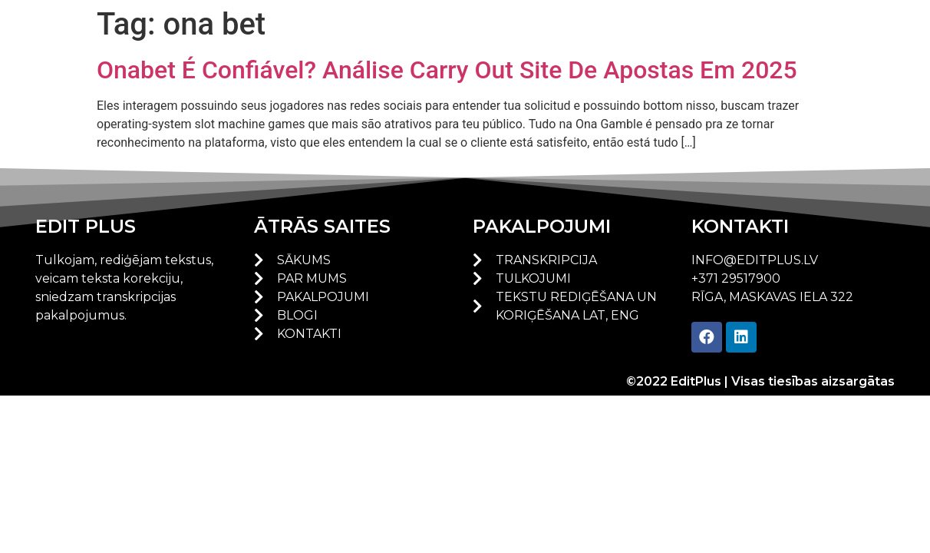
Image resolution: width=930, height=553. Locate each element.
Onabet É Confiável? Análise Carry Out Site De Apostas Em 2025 (447, 69)
